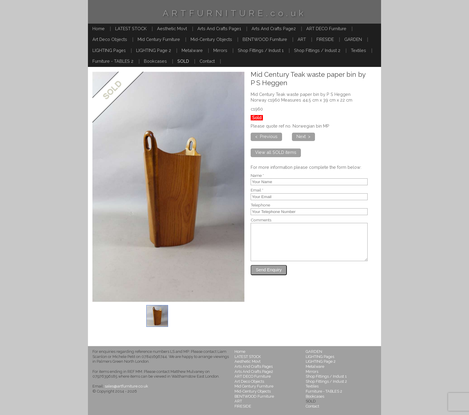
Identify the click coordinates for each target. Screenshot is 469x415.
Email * (257, 190)
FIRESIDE (325, 39)
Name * (257, 176)
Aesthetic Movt (172, 28)
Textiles (358, 50)
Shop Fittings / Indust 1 (261, 50)
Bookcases (155, 61)
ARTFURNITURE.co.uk (234, 13)
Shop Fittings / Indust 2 (317, 50)
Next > (303, 136)
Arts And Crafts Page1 (219, 28)
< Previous (266, 136)
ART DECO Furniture (326, 28)
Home (98, 28)
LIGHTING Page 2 (153, 50)
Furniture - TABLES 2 (112, 61)
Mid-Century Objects (211, 39)
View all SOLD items (275, 152)
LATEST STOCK (131, 28)
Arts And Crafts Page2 (274, 28)
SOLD (183, 61)
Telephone (260, 205)
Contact (207, 61)
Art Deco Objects (109, 39)
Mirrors (220, 50)
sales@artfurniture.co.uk (126, 386)
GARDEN (353, 39)
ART (302, 39)
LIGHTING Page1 (109, 50)
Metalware (192, 50)
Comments (261, 220)
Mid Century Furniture (159, 39)
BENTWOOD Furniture (265, 39)
